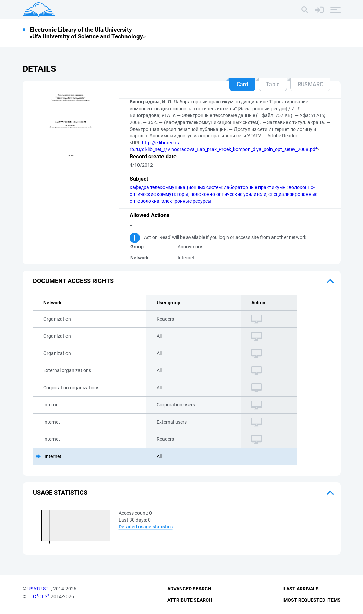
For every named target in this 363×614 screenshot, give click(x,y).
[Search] (304, 9)
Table (273, 84)
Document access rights (73, 280)
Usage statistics (60, 492)
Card (242, 84)
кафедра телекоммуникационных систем (176, 187)
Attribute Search (189, 600)
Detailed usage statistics (146, 526)
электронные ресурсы (186, 201)
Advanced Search (189, 588)
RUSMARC (310, 84)
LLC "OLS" (38, 596)
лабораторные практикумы (255, 187)
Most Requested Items (312, 600)
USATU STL (39, 588)
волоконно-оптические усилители (228, 194)
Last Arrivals (301, 588)
